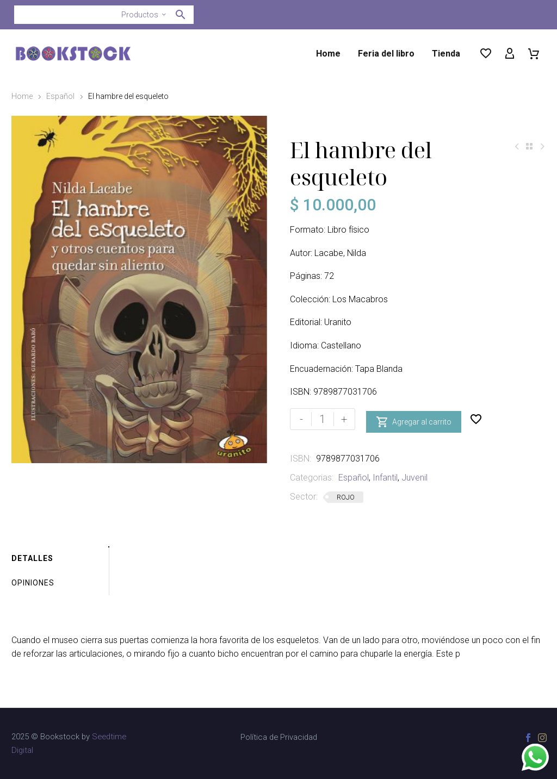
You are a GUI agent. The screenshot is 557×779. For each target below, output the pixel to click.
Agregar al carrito (413, 419)
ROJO (346, 497)
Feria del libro (386, 53)
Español (60, 96)
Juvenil (414, 477)
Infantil (385, 477)
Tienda (446, 53)
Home (328, 53)
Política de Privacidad (278, 737)
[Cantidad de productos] (322, 419)
